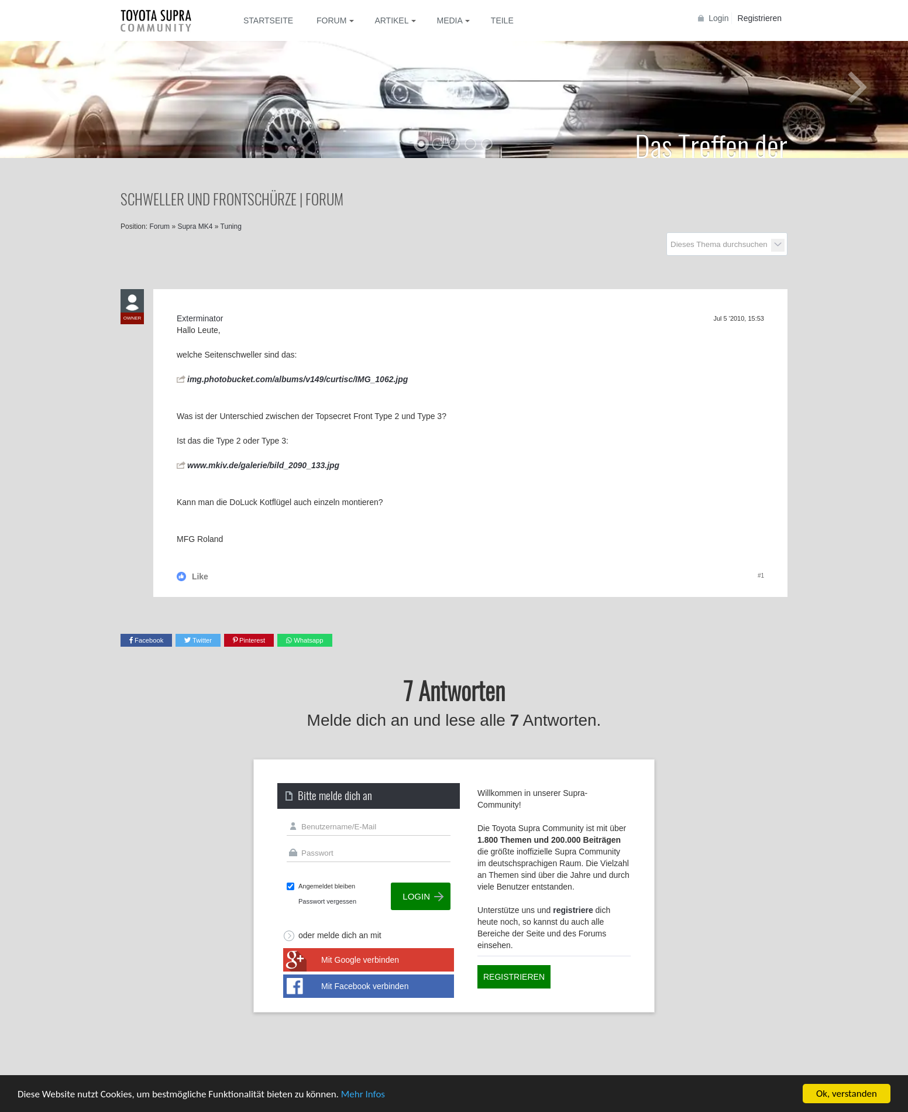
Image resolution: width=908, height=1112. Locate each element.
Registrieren (760, 18)
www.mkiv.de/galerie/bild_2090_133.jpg (263, 465)
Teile (502, 20)
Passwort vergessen (327, 901)
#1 (761, 575)
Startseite (268, 20)
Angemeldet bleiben (326, 886)
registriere (573, 910)
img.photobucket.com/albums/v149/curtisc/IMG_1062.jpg (297, 379)
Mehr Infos (363, 1094)
